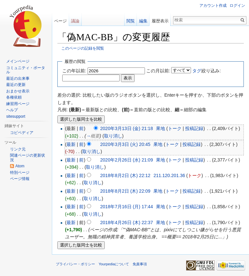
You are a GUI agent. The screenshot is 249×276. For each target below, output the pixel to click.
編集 (143, 20)
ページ (60, 20)
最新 (71, 144)
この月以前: (158, 70)
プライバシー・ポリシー (75, 264)
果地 (160, 128)
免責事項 (140, 264)
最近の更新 (16, 84)
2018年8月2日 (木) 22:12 (125, 175)
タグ (196, 70)
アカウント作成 (213, 5)
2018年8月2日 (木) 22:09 (125, 191)
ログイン (237, 5)
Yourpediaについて (114, 264)
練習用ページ (18, 104)
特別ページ (20, 172)
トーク (175, 128)
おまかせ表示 (18, 91)
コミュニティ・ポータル (25, 70)
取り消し (113, 135)
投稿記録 (194, 128)
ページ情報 (20, 178)
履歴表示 (160, 20)
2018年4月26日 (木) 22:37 (126, 222)
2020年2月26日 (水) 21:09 (126, 159)
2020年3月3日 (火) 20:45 (125, 144)
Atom (19, 166)
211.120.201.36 (169, 175)
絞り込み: (206, 70)
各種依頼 (14, 97)
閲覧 (130, 20)
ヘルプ (12, 110)
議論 (75, 20)
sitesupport (15, 116)
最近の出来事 (18, 78)
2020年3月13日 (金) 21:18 (126, 128)
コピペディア (21, 132)
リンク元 (18, 149)
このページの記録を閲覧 (82, 48)
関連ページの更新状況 (27, 157)
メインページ (18, 61)
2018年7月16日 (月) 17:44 (126, 206)
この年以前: (74, 70)
